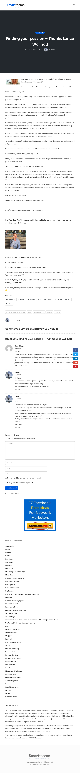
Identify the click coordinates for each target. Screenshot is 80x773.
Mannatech (9, 568)
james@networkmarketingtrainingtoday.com (28, 267)
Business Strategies (12, 581)
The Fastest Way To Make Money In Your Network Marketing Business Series (31, 620)
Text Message (10, 617)
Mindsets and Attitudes (13, 671)
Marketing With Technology (15, 572)
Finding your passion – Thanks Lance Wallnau (40, 41)
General (8, 556)
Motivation (9, 575)
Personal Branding (11, 655)
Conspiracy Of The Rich (13, 677)
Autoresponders (10, 633)
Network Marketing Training (16, 257)
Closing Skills (10, 585)
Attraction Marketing (12, 629)
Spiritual (8, 690)
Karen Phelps (19, 346)
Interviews (8, 559)
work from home (11, 697)
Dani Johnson (10, 665)
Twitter (7, 645)
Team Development (11, 613)
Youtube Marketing (12, 652)
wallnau (49, 312)
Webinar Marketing (12, 649)
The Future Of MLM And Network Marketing (20, 623)
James (16, 320)
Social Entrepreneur (12, 687)
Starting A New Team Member (15, 610)
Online (7, 626)
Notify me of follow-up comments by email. (24, 478)
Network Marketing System (14, 601)
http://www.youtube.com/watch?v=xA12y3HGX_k (24, 210)
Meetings (8, 597)
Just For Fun (9, 562)
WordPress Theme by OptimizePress (40, 764)
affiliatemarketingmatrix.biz (15, 312)
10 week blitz (9, 546)
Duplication (9, 591)
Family (7, 549)
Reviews (8, 684)
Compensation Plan (12, 588)
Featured (8, 552)
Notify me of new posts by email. (20, 483)
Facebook (8, 639)
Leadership (9, 565)
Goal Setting (40, 32)
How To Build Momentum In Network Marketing (22, 594)
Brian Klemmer (10, 661)
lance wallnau (39, 312)
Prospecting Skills (11, 607)
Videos (7, 693)
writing (57, 312)
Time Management (11, 681)
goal (29, 312)
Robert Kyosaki (10, 674)
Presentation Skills (12, 604)
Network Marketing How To (14, 578)
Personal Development (13, 658)
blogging (8, 636)
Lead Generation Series (13, 642)
